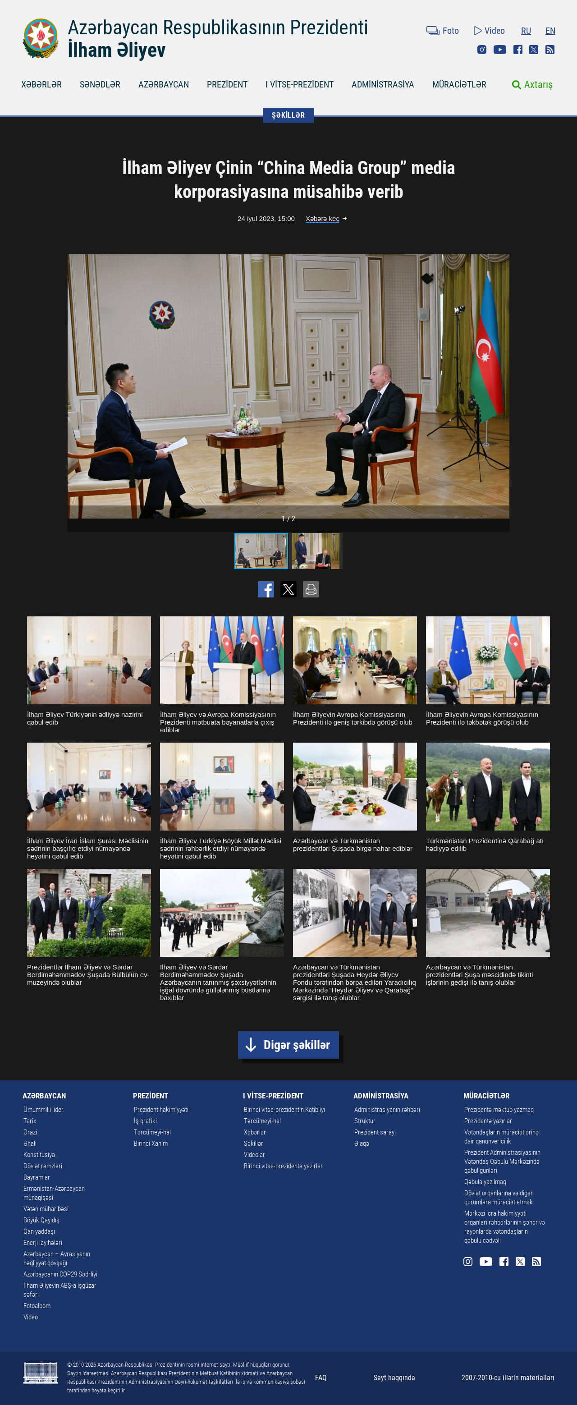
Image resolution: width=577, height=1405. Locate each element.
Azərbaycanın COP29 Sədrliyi (60, 1274)
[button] (501, 386)
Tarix (29, 1121)
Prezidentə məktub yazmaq (499, 1110)
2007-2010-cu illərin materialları (508, 1378)
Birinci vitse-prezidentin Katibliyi (284, 1110)
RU (526, 30)
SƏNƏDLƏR (100, 84)
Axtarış (538, 84)
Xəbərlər (255, 1132)
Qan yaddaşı (39, 1231)
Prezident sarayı (375, 1132)
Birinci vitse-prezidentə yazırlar (283, 1166)
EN (550, 30)
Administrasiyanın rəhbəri (387, 1110)
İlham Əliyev (117, 50)
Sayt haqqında (394, 1378)
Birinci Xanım (151, 1143)
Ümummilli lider (43, 1110)
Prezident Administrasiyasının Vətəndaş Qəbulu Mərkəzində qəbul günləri (502, 1161)
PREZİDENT (227, 84)
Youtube (500, 49)
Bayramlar (36, 1177)
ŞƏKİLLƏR (288, 115)
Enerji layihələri (42, 1243)
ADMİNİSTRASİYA (383, 84)
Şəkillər (253, 1143)
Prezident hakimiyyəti (161, 1110)
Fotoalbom (36, 1306)
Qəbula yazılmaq (485, 1182)
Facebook (517, 49)
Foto (451, 30)
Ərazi (30, 1132)
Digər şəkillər (297, 1045)
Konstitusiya (39, 1155)
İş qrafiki (145, 1121)
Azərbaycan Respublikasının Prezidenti (218, 27)
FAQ (321, 1378)
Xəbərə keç (322, 218)
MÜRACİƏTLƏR (459, 84)
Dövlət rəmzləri (42, 1166)
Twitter (533, 49)
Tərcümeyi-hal (152, 1132)
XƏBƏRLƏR (41, 84)
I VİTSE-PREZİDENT (300, 84)
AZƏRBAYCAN (163, 84)
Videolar (254, 1155)
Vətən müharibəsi (46, 1209)
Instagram (481, 49)
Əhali (30, 1143)
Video (495, 30)
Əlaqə (361, 1143)
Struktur (365, 1121)
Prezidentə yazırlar (488, 1121)
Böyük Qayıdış (41, 1220)
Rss (549, 49)
